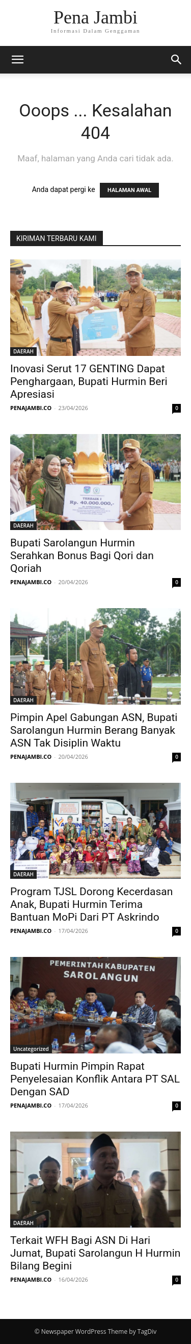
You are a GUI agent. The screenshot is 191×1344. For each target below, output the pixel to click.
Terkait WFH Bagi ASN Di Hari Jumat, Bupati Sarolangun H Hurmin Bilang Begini (95, 1253)
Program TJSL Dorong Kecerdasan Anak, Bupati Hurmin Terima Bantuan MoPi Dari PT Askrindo (91, 904)
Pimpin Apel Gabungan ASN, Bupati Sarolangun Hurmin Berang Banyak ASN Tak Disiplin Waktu (93, 730)
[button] (17, 60)
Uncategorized (31, 1048)
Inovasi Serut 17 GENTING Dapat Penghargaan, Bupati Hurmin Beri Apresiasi (89, 381)
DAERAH (23, 351)
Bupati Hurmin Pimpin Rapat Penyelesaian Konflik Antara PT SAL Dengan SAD (95, 1079)
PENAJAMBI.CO (30, 408)
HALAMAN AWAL (129, 190)
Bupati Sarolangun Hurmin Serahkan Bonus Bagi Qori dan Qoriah (82, 555)
